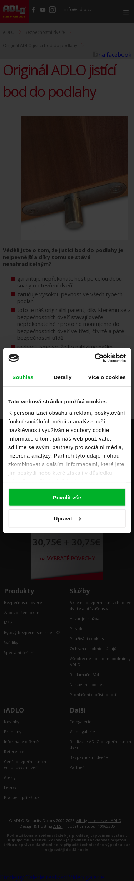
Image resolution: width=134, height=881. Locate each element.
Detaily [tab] (63, 377)
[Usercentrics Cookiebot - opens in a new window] (95, 358)
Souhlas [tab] (22, 377)
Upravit (67, 518)
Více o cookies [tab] (107, 377)
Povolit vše (67, 497)
